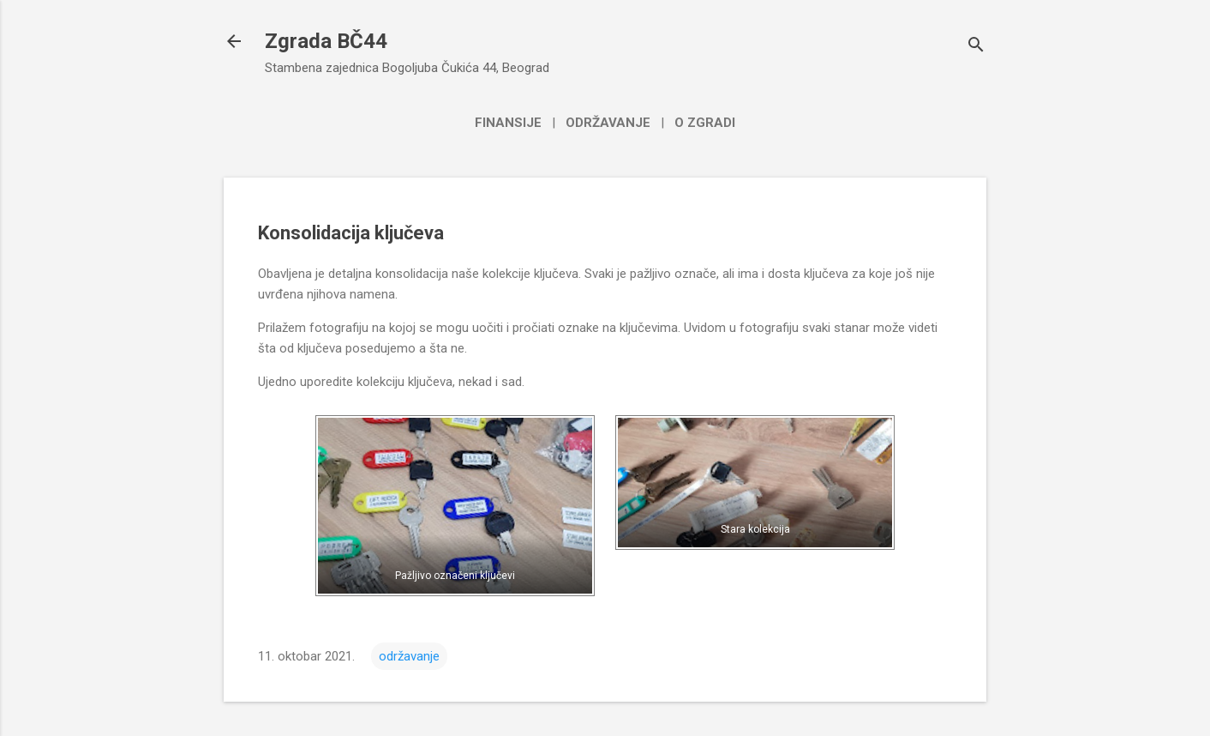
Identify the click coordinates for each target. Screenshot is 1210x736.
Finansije (508, 122)
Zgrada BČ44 (326, 41)
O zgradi (704, 122)
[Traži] (976, 47)
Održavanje (608, 122)
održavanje (409, 656)
